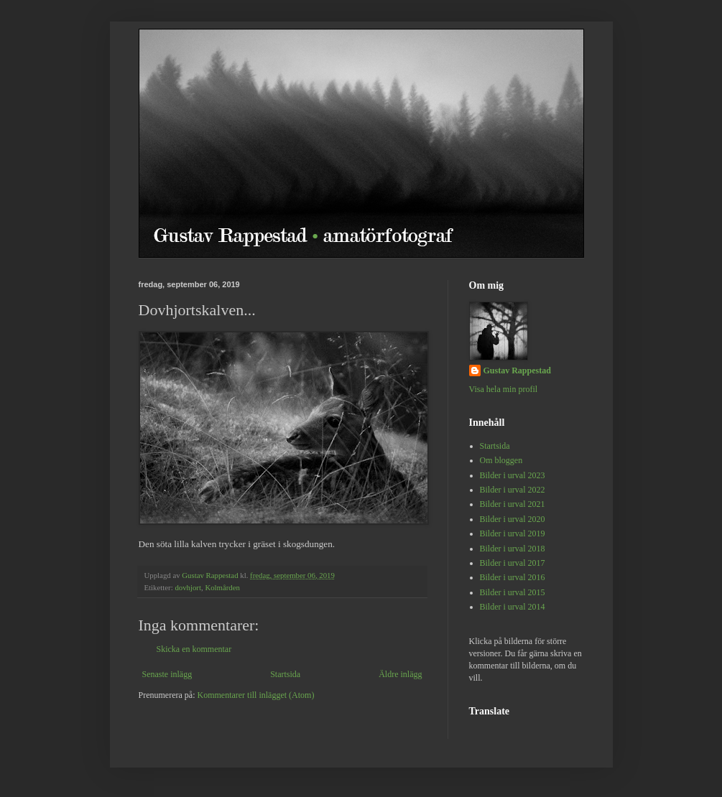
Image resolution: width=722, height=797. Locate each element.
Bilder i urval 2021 (512, 504)
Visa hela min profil (503, 389)
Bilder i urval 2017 (512, 563)
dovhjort (188, 587)
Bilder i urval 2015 (512, 592)
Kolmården (222, 587)
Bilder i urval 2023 (512, 475)
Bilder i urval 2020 (512, 519)
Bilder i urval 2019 (512, 533)
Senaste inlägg (167, 674)
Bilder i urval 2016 (512, 577)
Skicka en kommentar (194, 649)
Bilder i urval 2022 (512, 490)
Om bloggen (501, 460)
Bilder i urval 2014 (512, 607)
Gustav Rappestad (517, 370)
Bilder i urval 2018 (512, 549)
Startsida (285, 674)
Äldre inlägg (400, 674)
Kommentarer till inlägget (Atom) (255, 695)
